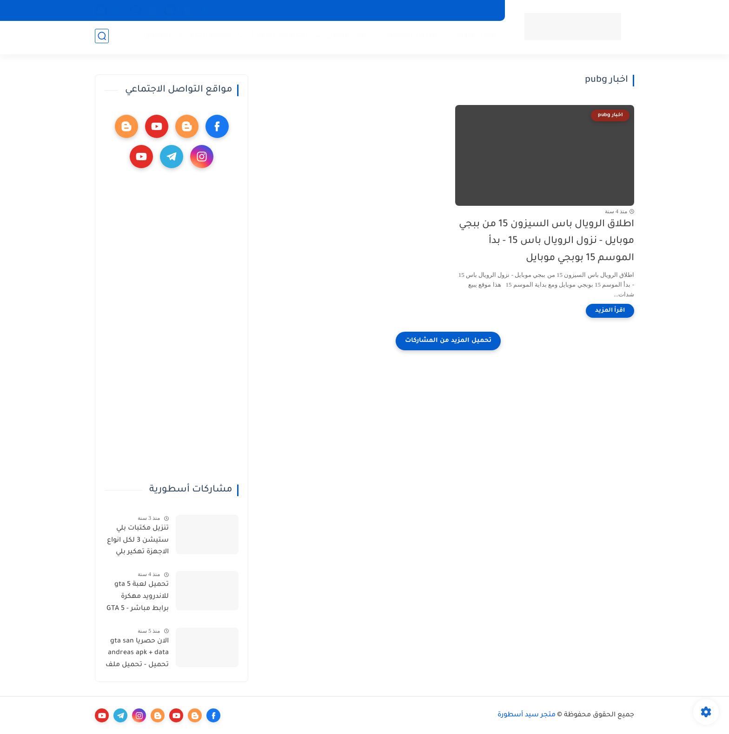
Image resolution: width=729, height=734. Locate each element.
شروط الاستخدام (307, 10)
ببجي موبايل (344, 37)
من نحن (261, 10)
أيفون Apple (475, 37)
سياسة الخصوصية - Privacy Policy (390, 10)
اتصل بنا (227, 10)
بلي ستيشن (161, 37)
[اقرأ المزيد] (610, 311)
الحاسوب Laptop (278, 37)
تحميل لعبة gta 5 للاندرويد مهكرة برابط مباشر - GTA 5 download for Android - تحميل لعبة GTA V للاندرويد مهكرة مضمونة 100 (137, 598)
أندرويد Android (409, 37)
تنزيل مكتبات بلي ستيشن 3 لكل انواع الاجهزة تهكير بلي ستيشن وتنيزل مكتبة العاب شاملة (138, 542)
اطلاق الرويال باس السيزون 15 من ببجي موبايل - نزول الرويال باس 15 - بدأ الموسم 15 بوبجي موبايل (546, 241)
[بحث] (102, 38)
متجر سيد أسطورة (526, 715)
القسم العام (209, 37)
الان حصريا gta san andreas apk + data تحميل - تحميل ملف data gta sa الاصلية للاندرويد (137, 655)
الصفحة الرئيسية (471, 10)
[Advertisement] (172, 326)
